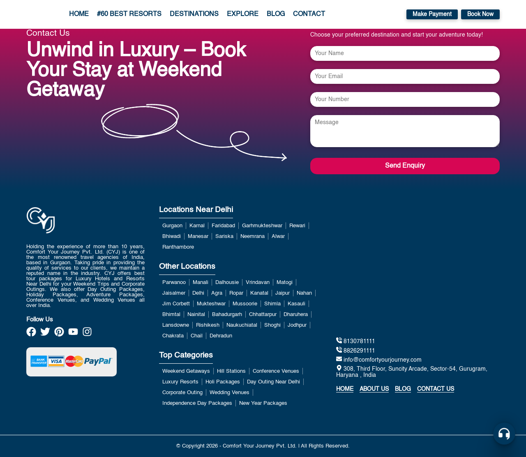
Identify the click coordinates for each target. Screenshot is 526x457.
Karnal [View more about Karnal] (197, 225)
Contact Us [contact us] (435, 389)
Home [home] (344, 389)
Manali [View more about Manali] (200, 282)
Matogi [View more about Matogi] (285, 282)
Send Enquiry (405, 166)
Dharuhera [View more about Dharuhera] (296, 314)
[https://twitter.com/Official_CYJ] (45, 334)
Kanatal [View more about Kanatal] (259, 293)
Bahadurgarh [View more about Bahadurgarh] (227, 314)
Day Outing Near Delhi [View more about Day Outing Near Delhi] (273, 382)
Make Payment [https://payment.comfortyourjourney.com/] (432, 14)
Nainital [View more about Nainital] (196, 314)
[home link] (40, 241)
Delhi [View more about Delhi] (198, 293)
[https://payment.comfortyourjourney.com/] (71, 361)
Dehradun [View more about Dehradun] (221, 336)
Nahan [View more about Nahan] (304, 293)
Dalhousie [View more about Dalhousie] (227, 282)
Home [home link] (79, 14)
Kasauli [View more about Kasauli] (296, 304)
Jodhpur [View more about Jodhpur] (297, 325)
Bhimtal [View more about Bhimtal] (171, 314)
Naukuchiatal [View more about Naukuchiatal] (241, 325)
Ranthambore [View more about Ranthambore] (178, 247)
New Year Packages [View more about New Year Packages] (263, 403)
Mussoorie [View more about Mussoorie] (245, 304)
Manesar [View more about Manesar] (198, 236)
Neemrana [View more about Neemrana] (252, 236)
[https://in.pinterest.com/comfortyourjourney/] (59, 334)
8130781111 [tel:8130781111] (355, 340)
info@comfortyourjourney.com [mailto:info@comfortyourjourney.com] (379, 359)
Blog (276, 14)
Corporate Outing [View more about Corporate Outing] (182, 392)
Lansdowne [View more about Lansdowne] (175, 325)
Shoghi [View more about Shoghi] (272, 325)
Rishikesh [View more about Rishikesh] (207, 325)
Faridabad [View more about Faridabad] (223, 225)
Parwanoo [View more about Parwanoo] (174, 282)
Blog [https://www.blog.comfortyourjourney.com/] (403, 389)
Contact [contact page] (309, 14)
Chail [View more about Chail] (197, 336)
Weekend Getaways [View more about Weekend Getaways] (186, 371)
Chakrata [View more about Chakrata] (173, 336)
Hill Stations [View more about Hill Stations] (231, 371)
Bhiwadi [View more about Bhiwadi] (171, 236)
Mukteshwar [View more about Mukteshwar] (211, 304)
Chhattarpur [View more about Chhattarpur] (263, 314)
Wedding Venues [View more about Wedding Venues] (229, 392)
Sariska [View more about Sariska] (224, 236)
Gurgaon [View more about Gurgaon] (172, 225)
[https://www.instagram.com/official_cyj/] (87, 334)
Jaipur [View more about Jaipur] (282, 293)
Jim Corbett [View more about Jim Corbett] (176, 304)
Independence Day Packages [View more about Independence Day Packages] (197, 403)
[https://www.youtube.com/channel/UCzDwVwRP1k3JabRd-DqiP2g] (73, 334)
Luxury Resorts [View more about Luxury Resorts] (180, 382)
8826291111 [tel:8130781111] (355, 350)
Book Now (480, 14)
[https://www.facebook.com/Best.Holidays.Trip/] (31, 334)
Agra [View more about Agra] (216, 293)
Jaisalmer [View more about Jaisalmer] (173, 293)
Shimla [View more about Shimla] (272, 304)
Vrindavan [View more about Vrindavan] (258, 282)
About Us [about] (374, 389)
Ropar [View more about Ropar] (236, 293)
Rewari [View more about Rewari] (297, 225)
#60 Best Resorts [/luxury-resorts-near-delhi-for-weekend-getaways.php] (129, 14)
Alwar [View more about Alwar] (278, 236)
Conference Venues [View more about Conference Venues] (276, 371)
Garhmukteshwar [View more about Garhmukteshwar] (262, 225)
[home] (35, 14)
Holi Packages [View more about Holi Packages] (222, 382)
